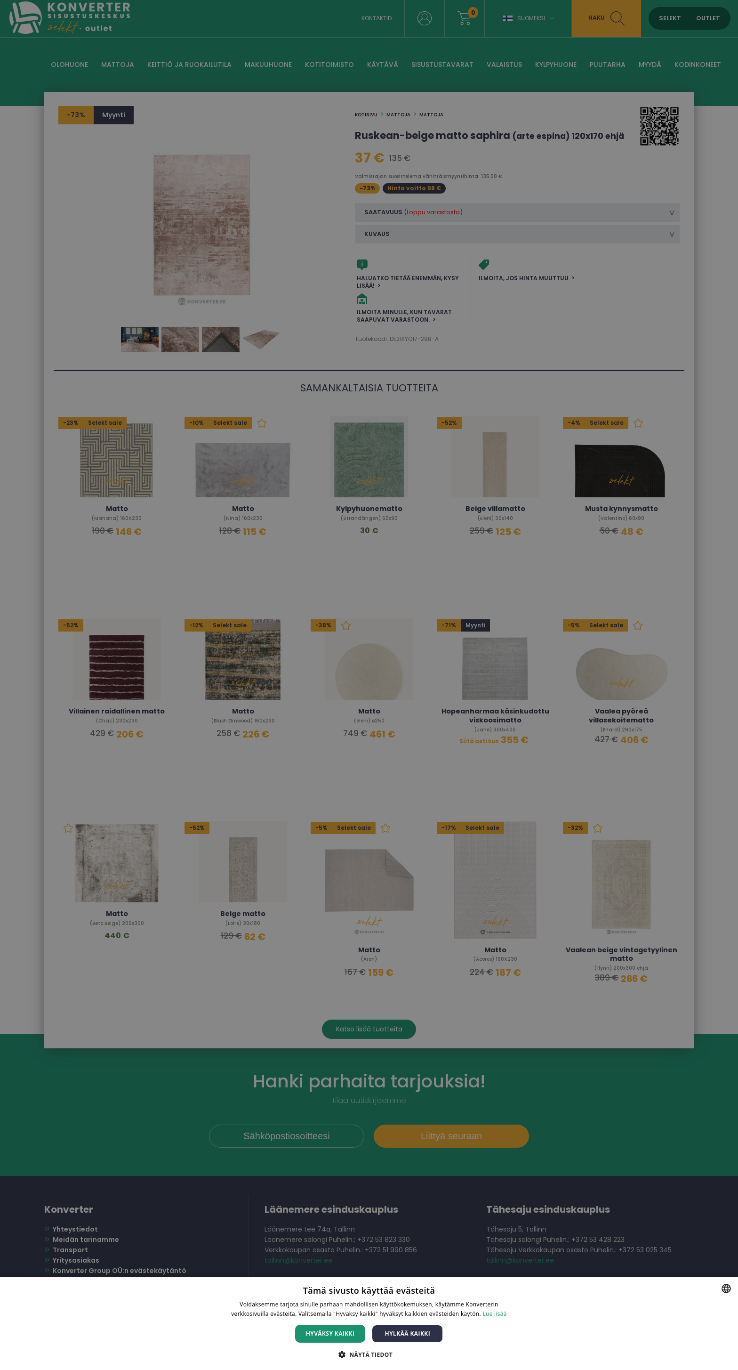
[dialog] (369, 685)
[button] (369, 1354)
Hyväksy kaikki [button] (330, 1333)
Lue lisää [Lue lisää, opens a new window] (494, 1314)
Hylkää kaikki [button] (407, 1333)
